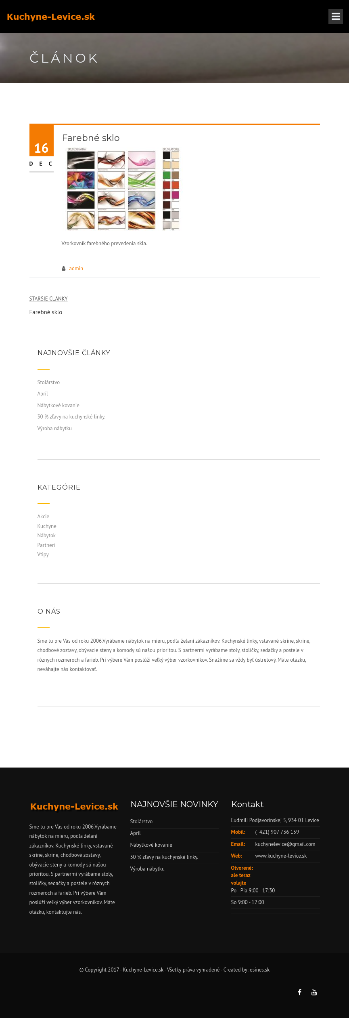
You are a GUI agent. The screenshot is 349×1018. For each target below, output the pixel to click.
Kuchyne (47, 526)
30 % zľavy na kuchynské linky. (72, 416)
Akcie (44, 516)
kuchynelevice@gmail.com (285, 844)
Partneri (46, 545)
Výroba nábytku (55, 428)
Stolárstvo (49, 382)
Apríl (43, 393)
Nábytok (47, 535)
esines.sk (260, 969)
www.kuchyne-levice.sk (281, 855)
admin (76, 268)
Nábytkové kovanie (58, 405)
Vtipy (43, 554)
